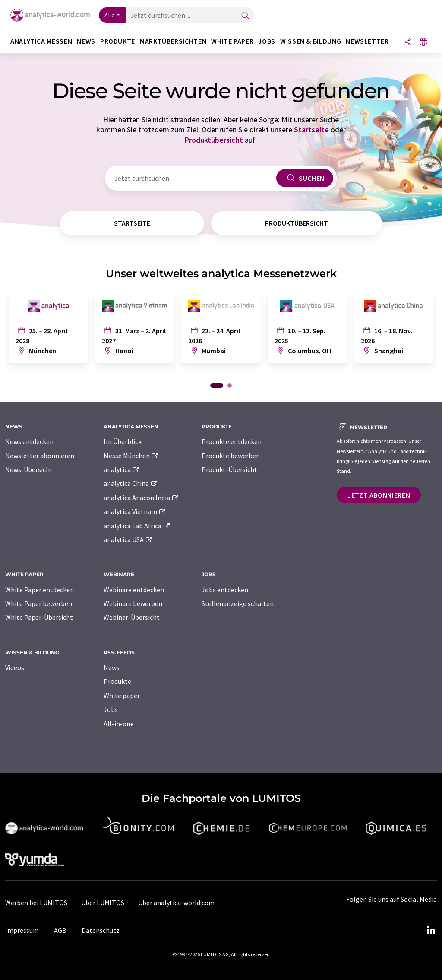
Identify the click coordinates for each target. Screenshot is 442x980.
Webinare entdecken (134, 589)
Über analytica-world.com (176, 902)
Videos (14, 667)
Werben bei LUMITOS (36, 902)
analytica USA (128, 539)
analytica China (131, 483)
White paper (122, 695)
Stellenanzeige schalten (238, 603)
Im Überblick (123, 441)
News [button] (86, 41)
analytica (122, 469)
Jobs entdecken (225, 589)
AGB (60, 930)
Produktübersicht (214, 140)
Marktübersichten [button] (173, 41)
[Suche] (245, 16)
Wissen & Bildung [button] (310, 41)
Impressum (22, 930)
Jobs (111, 709)
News (112, 667)
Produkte (117, 681)
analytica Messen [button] (41, 41)
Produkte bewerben (231, 455)
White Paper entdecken (39, 589)
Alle (109, 15)
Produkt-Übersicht (229, 469)
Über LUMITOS (102, 902)
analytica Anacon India (142, 497)
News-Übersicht (29, 469)
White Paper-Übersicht (39, 617)
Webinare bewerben (133, 603)
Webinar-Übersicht (132, 617)
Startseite (311, 129)
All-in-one (119, 723)
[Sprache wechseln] (423, 43)
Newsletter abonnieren (39, 455)
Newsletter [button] (367, 41)
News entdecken (29, 441)
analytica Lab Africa (137, 525)
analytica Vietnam (135, 511)
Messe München (131, 455)
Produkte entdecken (232, 441)
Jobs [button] (266, 41)
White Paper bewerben (38, 603)
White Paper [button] (232, 41)
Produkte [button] (117, 41)
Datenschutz (101, 930)
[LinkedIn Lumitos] (431, 930)
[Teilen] (408, 43)
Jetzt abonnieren (378, 495)
